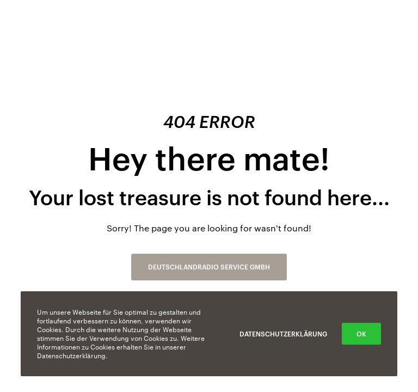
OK (361, 334)
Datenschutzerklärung (283, 334)
